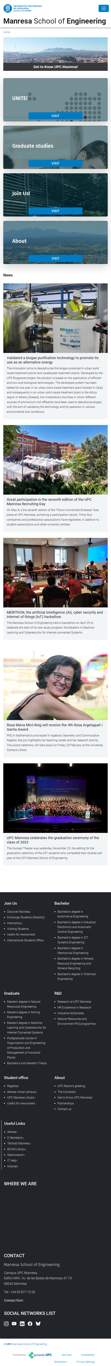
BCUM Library (16, 1149)
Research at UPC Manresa (74, 1001)
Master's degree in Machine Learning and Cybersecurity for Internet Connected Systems (26, 1027)
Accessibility (88, 1354)
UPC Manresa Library (20, 1097)
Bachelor (61, 903)
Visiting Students (18, 929)
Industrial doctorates (71, 1013)
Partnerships (66, 1103)
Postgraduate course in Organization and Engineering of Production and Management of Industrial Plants (26, 1047)
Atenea (11, 1132)
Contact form (13, 1300)
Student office (16, 1077)
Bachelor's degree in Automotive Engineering (73, 914)
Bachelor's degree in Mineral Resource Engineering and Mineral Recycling (75, 963)
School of (54, 21)
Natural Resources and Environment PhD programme (76, 1021)
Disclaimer (60, 1361)
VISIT (55, 116)
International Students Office (25, 940)
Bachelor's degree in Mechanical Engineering (73, 950)
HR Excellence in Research (74, 1007)
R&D (58, 993)
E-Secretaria (15, 1137)
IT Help (11, 1160)
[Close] (104, 8)
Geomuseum (15, 1155)
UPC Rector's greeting (71, 1086)
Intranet (12, 1166)
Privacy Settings (86, 1361)
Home (6, 32)
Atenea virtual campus (21, 1092)
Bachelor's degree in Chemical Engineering (77, 976)
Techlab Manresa (18, 1143)
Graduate (12, 993)
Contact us (64, 1109)
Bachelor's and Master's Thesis (27, 1063)
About (59, 1077)
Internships (14, 923)
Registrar (13, 1086)
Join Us (10, 903)
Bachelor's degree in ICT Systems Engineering (73, 940)
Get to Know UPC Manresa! (75, 1097)
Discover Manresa (18, 911)
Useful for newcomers (21, 934)
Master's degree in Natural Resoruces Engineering (24, 1004)
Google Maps (55, 1217)
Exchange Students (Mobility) (26, 917)
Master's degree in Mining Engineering (23, 1015)
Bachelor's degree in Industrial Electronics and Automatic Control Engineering (77, 927)
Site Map (67, 1354)
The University (67, 1092)
